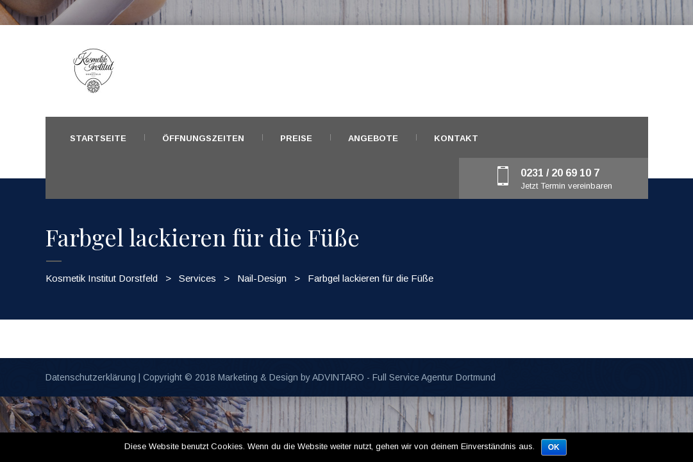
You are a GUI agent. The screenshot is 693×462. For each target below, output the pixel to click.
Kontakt (456, 138)
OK (554, 447)
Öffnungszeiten (203, 138)
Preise (296, 138)
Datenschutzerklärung (91, 377)
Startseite (98, 138)
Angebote (373, 138)
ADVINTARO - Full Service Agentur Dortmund (404, 377)
